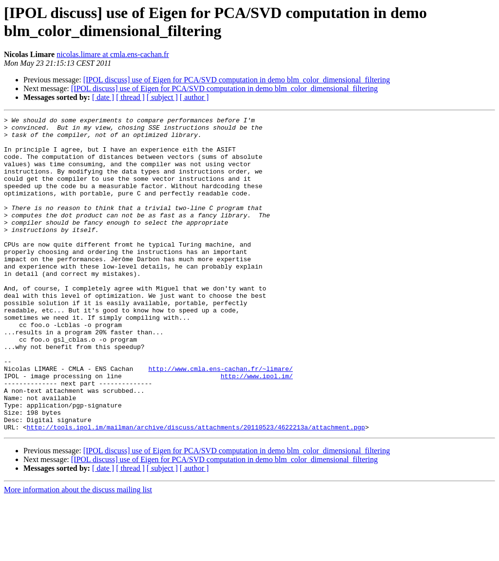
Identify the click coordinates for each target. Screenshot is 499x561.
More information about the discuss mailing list (78, 552)
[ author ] (194, 97)
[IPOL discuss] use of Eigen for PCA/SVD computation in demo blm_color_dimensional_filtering (236, 80)
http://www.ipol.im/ (257, 428)
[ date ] (103, 97)
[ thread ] (130, 97)
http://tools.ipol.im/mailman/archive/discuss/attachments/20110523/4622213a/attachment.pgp (196, 489)
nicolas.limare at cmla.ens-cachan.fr (113, 54)
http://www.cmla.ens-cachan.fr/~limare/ (220, 419)
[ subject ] (162, 97)
